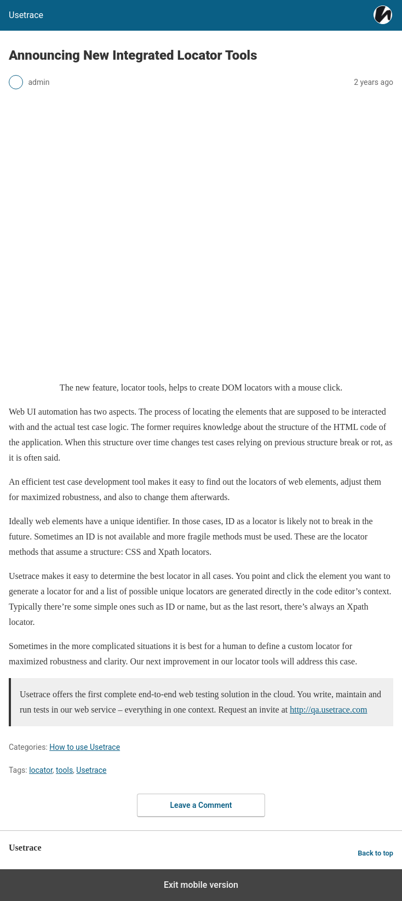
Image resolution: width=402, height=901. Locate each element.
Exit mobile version (201, 885)
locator (41, 770)
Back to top (375, 853)
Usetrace (91, 770)
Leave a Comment (201, 805)
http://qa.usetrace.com (328, 709)
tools (64, 770)
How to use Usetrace (84, 747)
